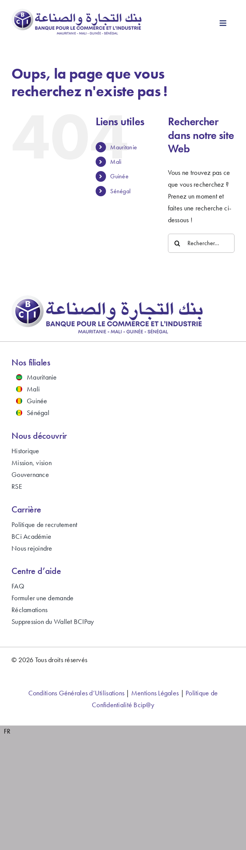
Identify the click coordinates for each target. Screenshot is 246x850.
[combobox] (7, 731)
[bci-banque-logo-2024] (76, 11)
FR (7, 731)
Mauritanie (123, 147)
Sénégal (120, 191)
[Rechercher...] (201, 243)
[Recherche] (177, 243)
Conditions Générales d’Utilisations (76, 692)
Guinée (119, 176)
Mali (115, 162)
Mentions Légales (155, 692)
